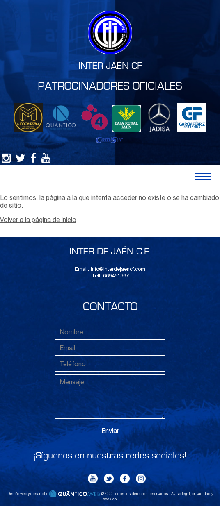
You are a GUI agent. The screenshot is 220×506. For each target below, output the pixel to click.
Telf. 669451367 (110, 276)
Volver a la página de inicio (38, 221)
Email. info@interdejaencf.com (110, 269)
